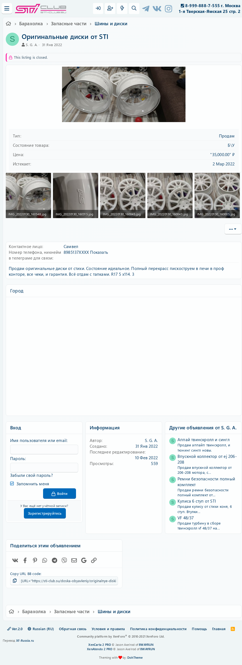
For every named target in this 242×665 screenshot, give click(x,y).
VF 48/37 (186, 517)
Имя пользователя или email (38, 440)
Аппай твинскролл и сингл (204, 439)
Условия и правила (108, 628)
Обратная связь (73, 628)
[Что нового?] (122, 8)
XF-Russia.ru (25, 640)
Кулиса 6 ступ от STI (197, 501)
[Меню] (7, 8)
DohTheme (135, 657)
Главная (219, 628)
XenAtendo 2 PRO (99, 649)
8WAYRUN (146, 645)
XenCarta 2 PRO (99, 645)
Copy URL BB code (25, 573)
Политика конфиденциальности (158, 628)
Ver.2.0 (15, 628)
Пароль (17, 458)
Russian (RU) (41, 628)
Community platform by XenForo (121, 636)
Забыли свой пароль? (31, 475)
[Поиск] (134, 8)
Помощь (199, 628)
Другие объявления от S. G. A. (203, 427)
